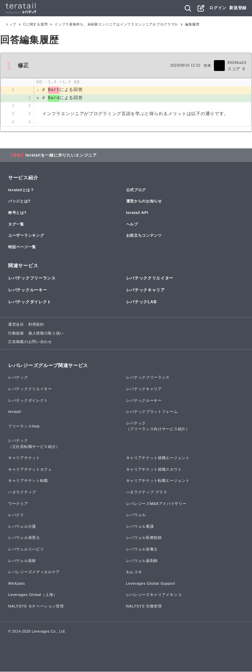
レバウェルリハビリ (26, 549)
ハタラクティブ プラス (146, 492)
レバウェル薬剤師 (142, 561)
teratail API (137, 213)
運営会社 (16, 325)
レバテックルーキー (27, 290)
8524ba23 (237, 62)
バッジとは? (19, 202)
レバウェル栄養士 (142, 549)
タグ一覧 (16, 224)
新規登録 (238, 7)
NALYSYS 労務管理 (144, 606)
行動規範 (16, 333)
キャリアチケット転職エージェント (158, 481)
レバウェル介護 (22, 527)
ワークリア (18, 504)
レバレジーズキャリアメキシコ (154, 595)
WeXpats (16, 584)
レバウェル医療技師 (144, 538)
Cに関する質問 (35, 24)
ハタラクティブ (22, 492)
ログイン (217, 7)
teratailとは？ (21, 190)
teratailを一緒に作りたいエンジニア (61, 155)
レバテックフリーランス (32, 278)
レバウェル (136, 515)
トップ (10, 24)
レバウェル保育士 (24, 538)
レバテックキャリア (145, 290)
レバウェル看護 (140, 527)
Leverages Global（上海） (32, 595)
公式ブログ (136, 190)
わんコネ (134, 572)
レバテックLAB (141, 302)
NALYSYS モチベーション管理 (36, 606)
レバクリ (16, 515)
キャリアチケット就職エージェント (158, 458)
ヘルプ (132, 224)
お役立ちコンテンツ (144, 236)
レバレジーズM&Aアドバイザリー (156, 504)
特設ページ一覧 (22, 247)
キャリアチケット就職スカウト (154, 470)
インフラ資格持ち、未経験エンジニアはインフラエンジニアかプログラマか (116, 24)
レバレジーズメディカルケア (34, 572)
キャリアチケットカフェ (30, 470)
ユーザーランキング (26, 236)
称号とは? (17, 213)
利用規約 (36, 325)
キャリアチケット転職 (28, 481)
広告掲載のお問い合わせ (30, 342)
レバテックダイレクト (29, 302)
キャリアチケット (24, 458)
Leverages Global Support (150, 584)
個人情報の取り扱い (46, 333)
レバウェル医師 (22, 561)
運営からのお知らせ (144, 202)
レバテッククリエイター (150, 278)
